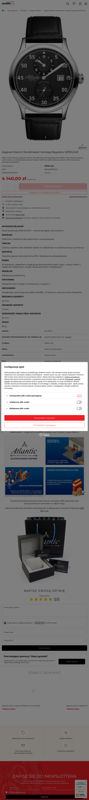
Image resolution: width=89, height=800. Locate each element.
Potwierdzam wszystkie (44, 418)
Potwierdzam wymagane (44, 425)
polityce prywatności (72, 377)
